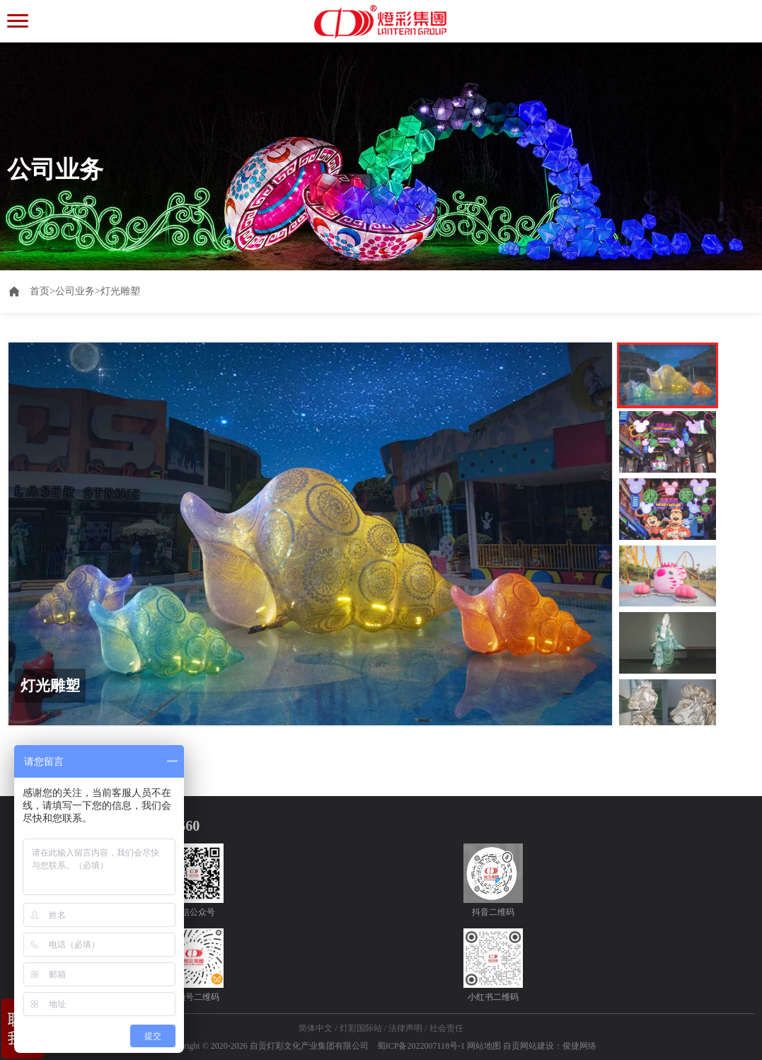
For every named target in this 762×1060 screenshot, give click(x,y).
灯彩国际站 (361, 1028)
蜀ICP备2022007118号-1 (421, 1046)
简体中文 (316, 1028)
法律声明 (405, 1028)
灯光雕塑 (120, 291)
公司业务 (75, 291)
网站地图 (484, 1046)
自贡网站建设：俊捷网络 (549, 1046)
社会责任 (446, 1028)
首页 (42, 291)
